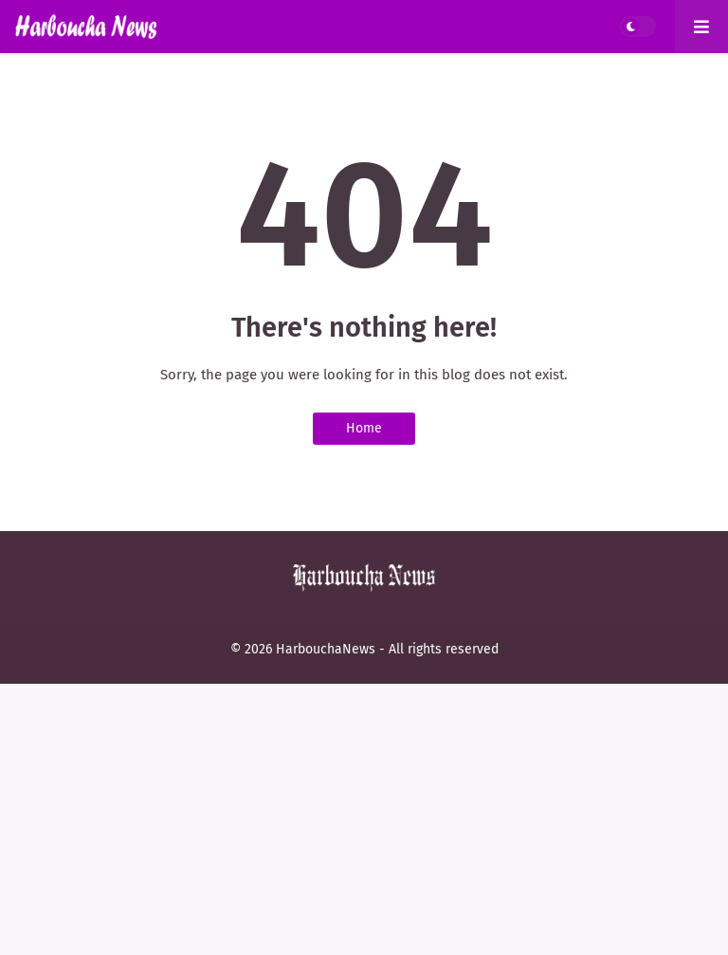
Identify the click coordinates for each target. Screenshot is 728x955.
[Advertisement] (364, 816)
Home (364, 428)
